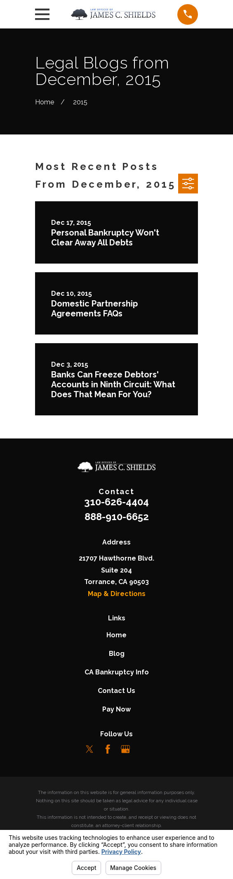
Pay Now (116, 709)
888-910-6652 (117, 517)
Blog (117, 653)
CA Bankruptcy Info (117, 672)
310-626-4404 (116, 502)
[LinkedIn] (143, 749)
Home (116, 635)
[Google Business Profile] (125, 749)
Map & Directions (117, 594)
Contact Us (116, 691)
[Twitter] (89, 749)
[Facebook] (107, 749)
